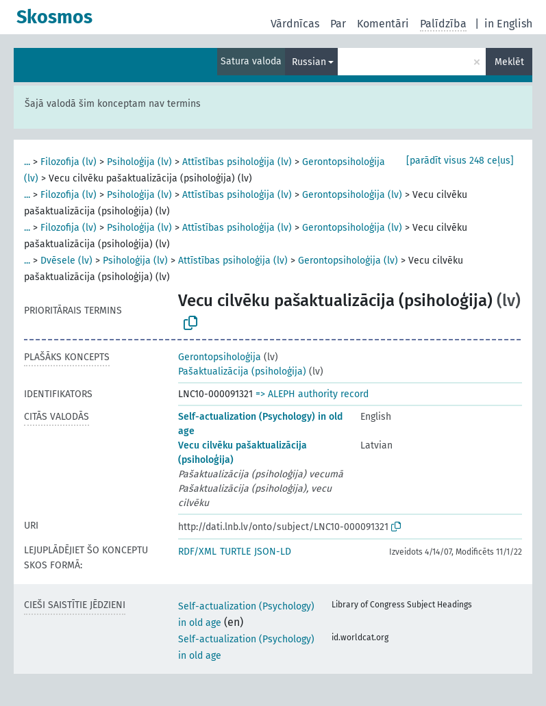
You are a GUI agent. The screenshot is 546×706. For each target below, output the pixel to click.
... (27, 162)
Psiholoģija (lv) (139, 162)
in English (508, 23)
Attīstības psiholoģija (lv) (237, 162)
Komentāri (383, 23)
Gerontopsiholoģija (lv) (352, 195)
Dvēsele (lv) (66, 260)
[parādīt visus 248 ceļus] (460, 160)
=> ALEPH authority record (312, 394)
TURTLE (235, 551)
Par (338, 23)
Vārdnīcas (295, 23)
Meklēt (509, 62)
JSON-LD (272, 551)
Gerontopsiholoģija (219, 357)
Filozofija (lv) (68, 162)
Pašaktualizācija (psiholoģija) (242, 371)
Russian (309, 62)
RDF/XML (197, 551)
